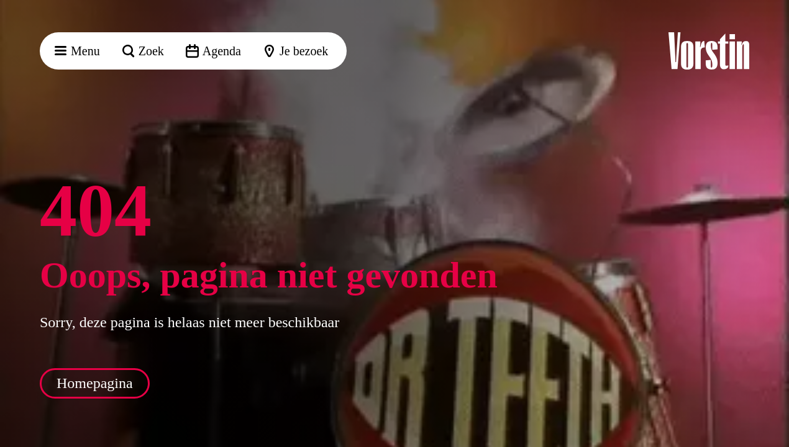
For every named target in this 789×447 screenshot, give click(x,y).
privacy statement (633, 263)
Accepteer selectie (683, 423)
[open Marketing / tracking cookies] (769, 343)
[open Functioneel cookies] (769, 305)
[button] (770, 190)
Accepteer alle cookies (683, 387)
